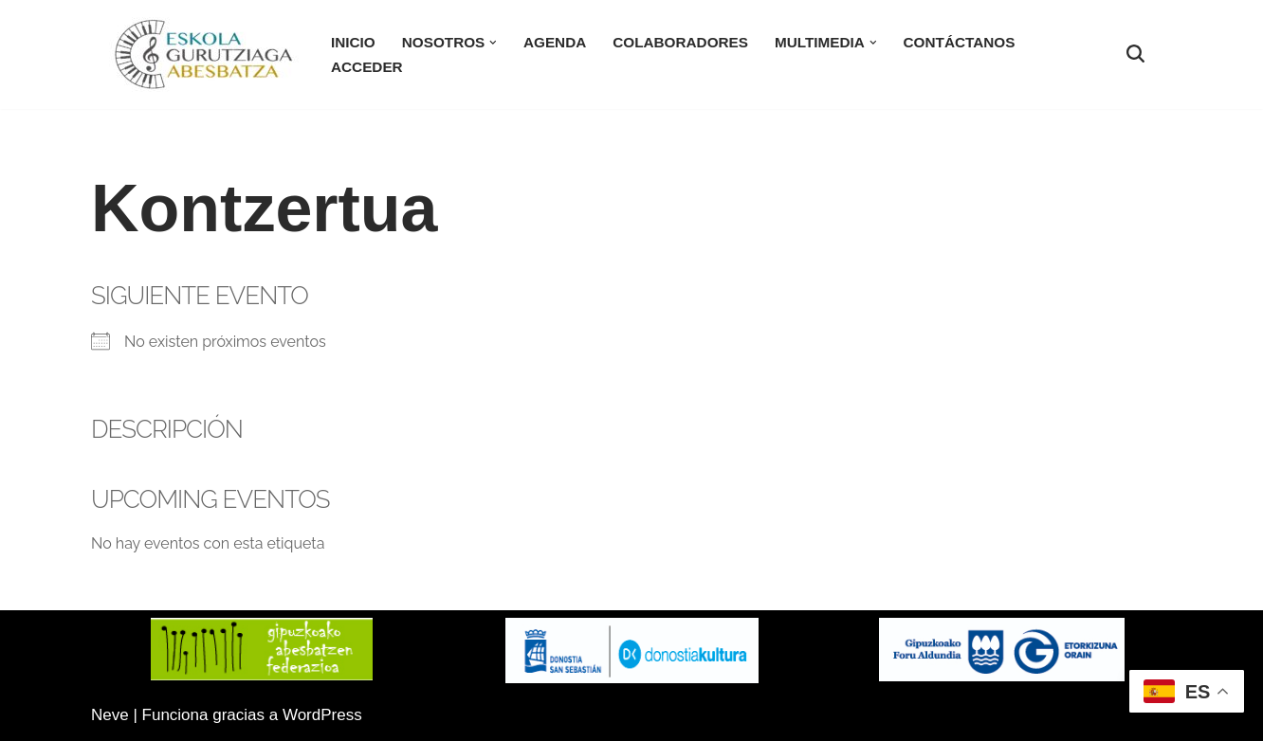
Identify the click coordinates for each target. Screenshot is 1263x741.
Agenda (554, 42)
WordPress (322, 715)
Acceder (367, 67)
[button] (493, 42)
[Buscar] (1135, 54)
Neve (110, 715)
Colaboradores (680, 42)
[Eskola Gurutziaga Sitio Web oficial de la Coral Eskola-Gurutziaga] (204, 54)
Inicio (353, 42)
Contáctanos (960, 42)
